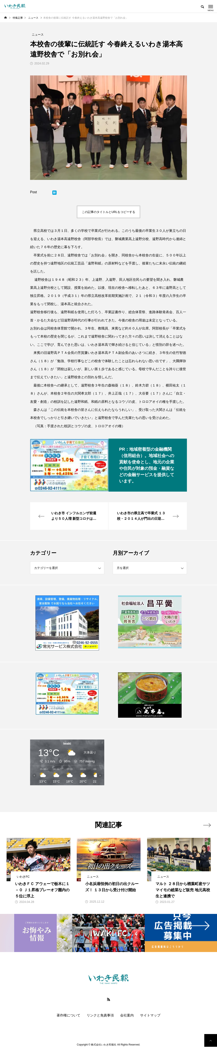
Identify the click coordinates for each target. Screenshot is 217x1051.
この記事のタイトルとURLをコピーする (108, 212)
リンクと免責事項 (100, 1015)
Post (33, 192)
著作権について (68, 1015)
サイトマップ (150, 1015)
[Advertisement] (150, 770)
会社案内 (127, 1015)
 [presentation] (207, 825)
